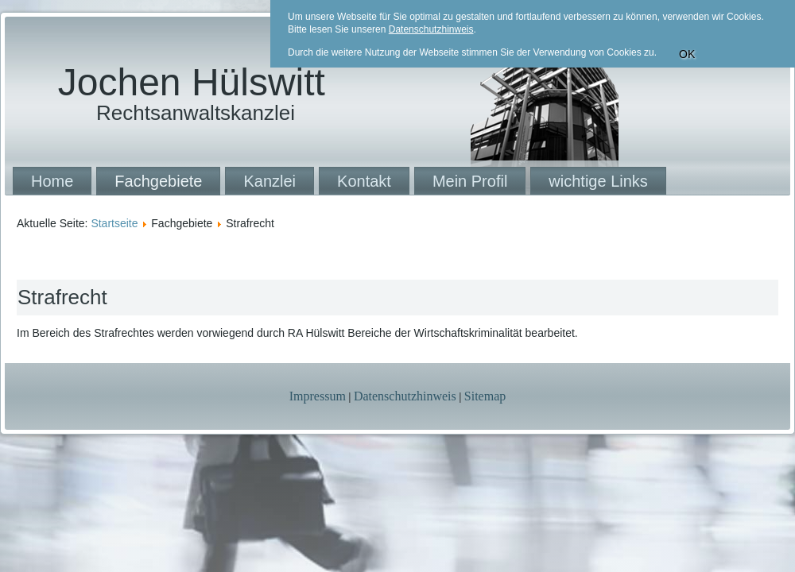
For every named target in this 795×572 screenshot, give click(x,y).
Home (52, 181)
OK (687, 54)
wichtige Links (598, 181)
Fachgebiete (158, 181)
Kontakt (364, 181)
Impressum (317, 396)
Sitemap (485, 396)
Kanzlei (269, 181)
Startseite (114, 223)
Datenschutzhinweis (405, 396)
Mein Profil (469, 181)
